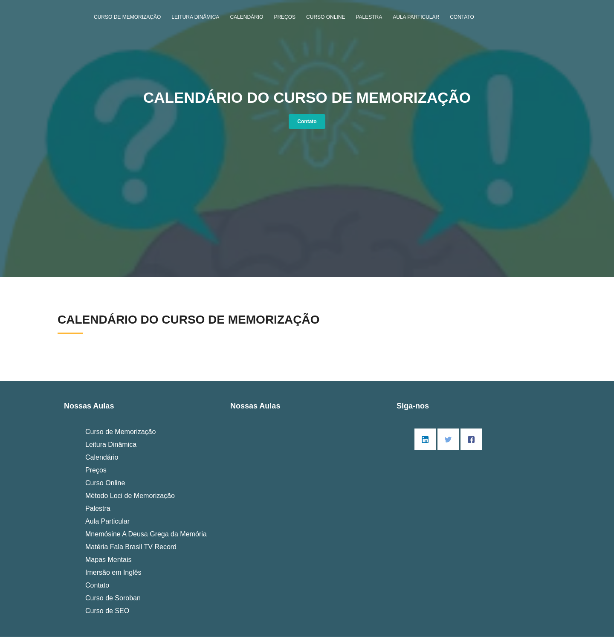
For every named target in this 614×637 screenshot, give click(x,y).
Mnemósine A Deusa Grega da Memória (146, 534)
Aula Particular (416, 17)
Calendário (246, 17)
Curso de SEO (107, 610)
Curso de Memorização (127, 17)
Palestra (369, 17)
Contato (462, 17)
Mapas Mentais (108, 559)
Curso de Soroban (113, 598)
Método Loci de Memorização (130, 495)
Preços (284, 17)
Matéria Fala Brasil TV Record (131, 546)
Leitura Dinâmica (195, 17)
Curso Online (325, 17)
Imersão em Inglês (113, 572)
